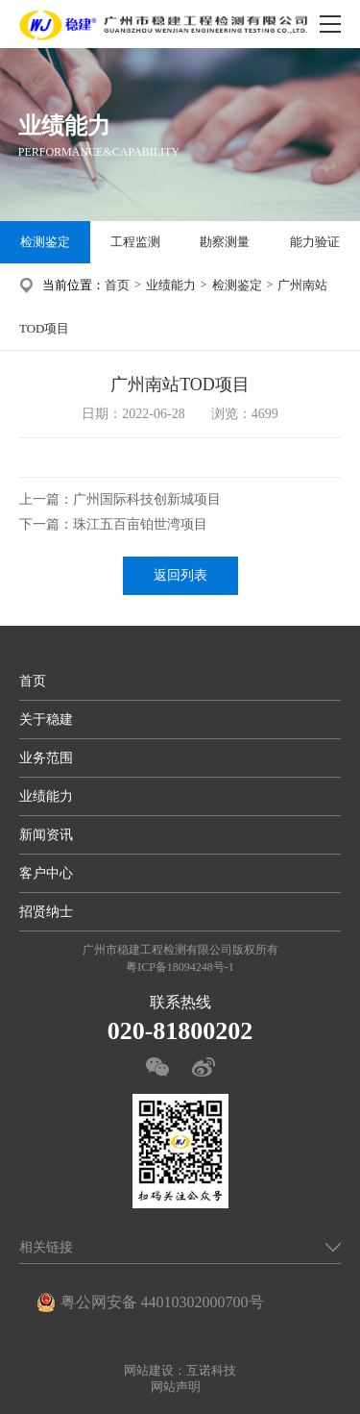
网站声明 (176, 1386)
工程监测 (135, 242)
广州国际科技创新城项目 (147, 499)
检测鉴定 (45, 242)
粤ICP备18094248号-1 (180, 967)
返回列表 (180, 575)
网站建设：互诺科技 (180, 1370)
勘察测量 (225, 242)
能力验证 (315, 242)
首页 (117, 285)
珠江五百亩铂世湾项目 (140, 524)
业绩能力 (171, 285)
